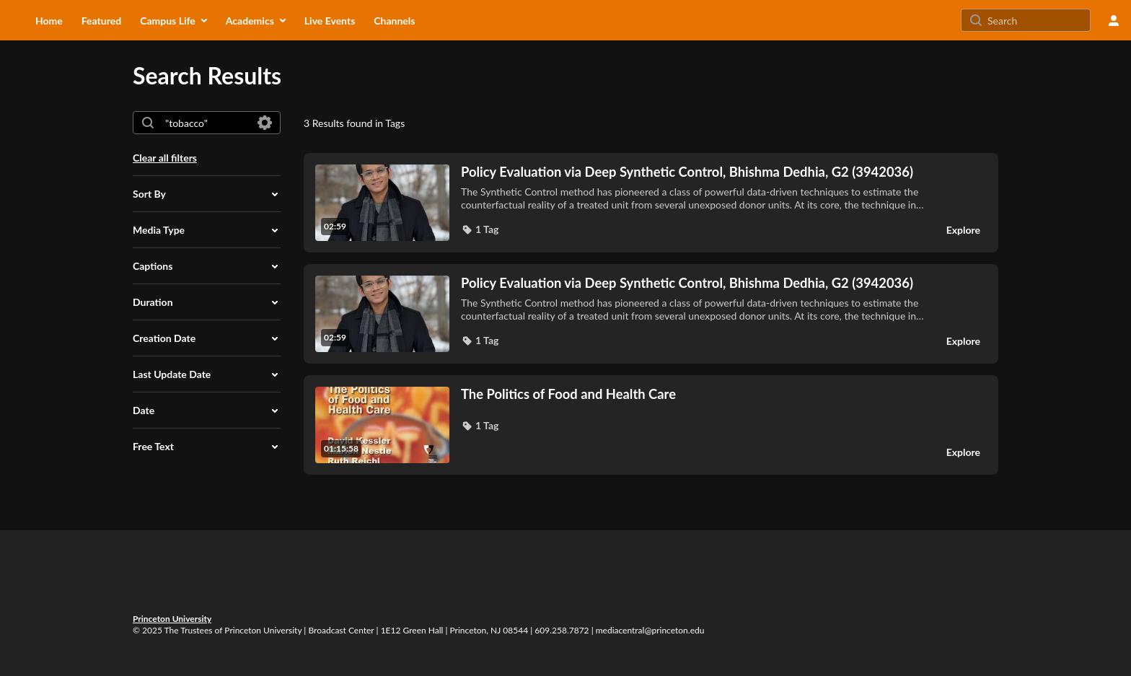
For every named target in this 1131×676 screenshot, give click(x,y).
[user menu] (1113, 20)
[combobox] (206, 122)
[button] (207, 194)
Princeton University (172, 618)
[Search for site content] (1037, 20)
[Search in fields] (265, 122)
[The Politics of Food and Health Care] (694, 394)
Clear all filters (165, 158)
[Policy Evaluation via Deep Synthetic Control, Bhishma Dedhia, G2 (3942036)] (694, 171)
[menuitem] (49, 20)
